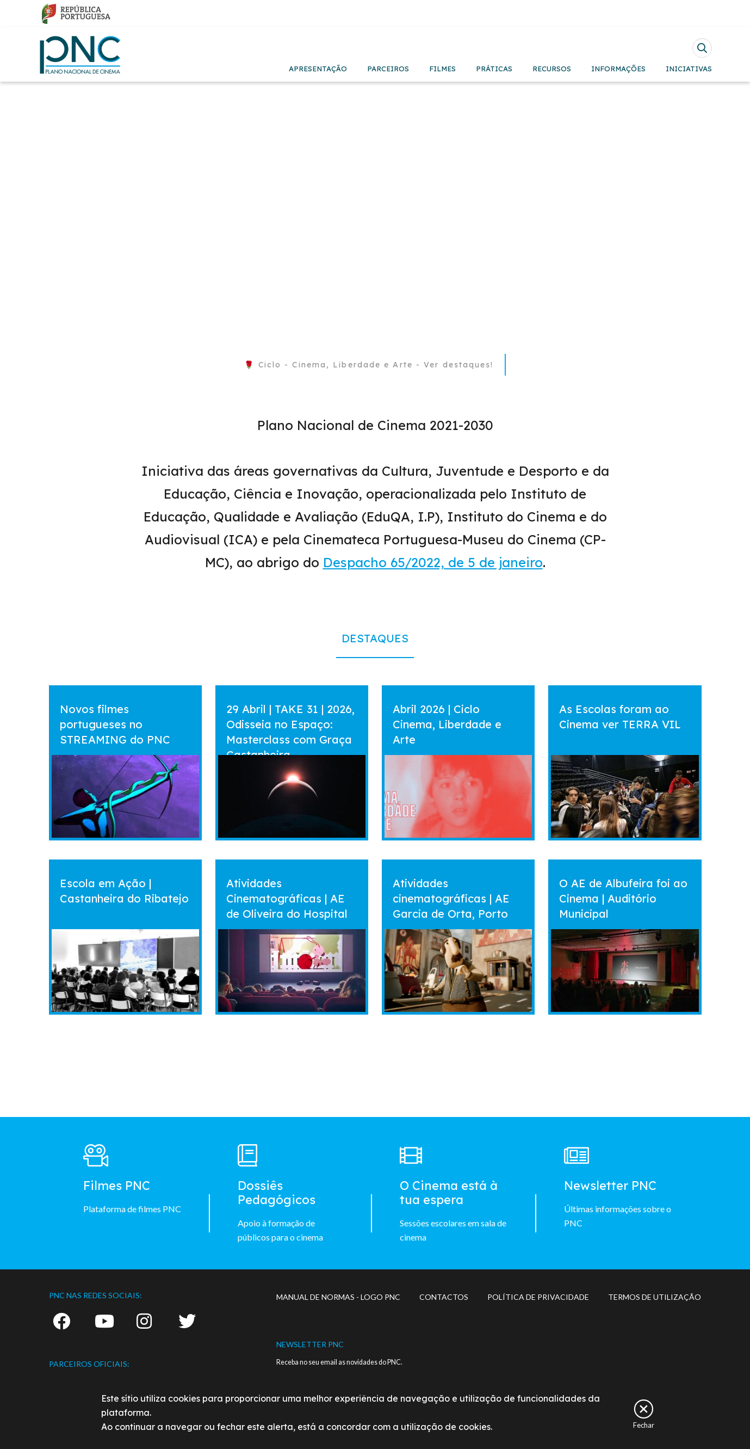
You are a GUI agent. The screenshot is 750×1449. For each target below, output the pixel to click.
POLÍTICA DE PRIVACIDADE (538, 1296)
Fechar (643, 1425)
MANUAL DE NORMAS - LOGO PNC (338, 1296)
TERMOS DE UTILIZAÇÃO (654, 1296)
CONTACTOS (443, 1296)
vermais (70, 695)
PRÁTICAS (494, 68)
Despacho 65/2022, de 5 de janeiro (433, 562)
